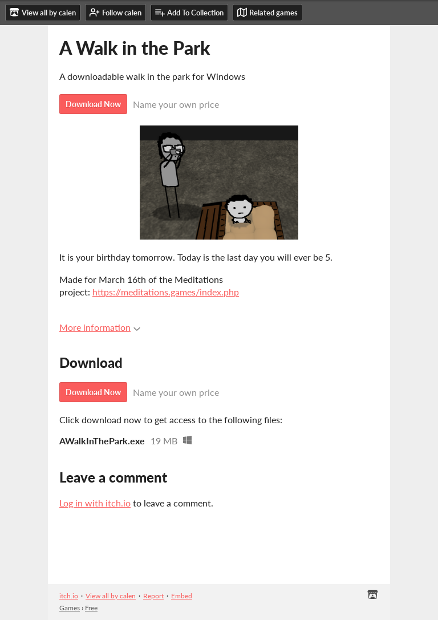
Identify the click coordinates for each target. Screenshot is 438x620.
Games (69, 607)
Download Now (93, 104)
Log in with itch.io (95, 502)
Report (153, 595)
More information (99, 327)
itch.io (68, 595)
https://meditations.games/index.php (165, 291)
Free (91, 607)
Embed (181, 595)
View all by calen (111, 595)
